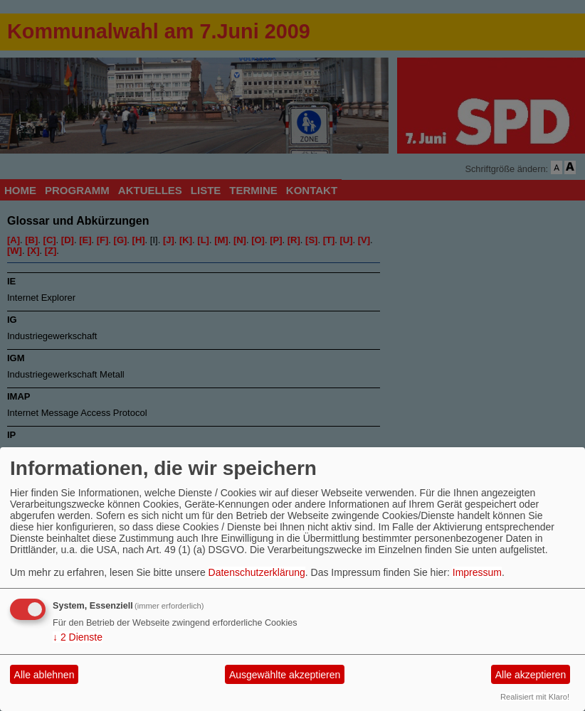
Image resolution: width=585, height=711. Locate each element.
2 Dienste (77, 637)
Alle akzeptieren (530, 674)
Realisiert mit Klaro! (534, 697)
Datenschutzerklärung (257, 572)
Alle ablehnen (44, 674)
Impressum (477, 572)
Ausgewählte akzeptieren (284, 674)
